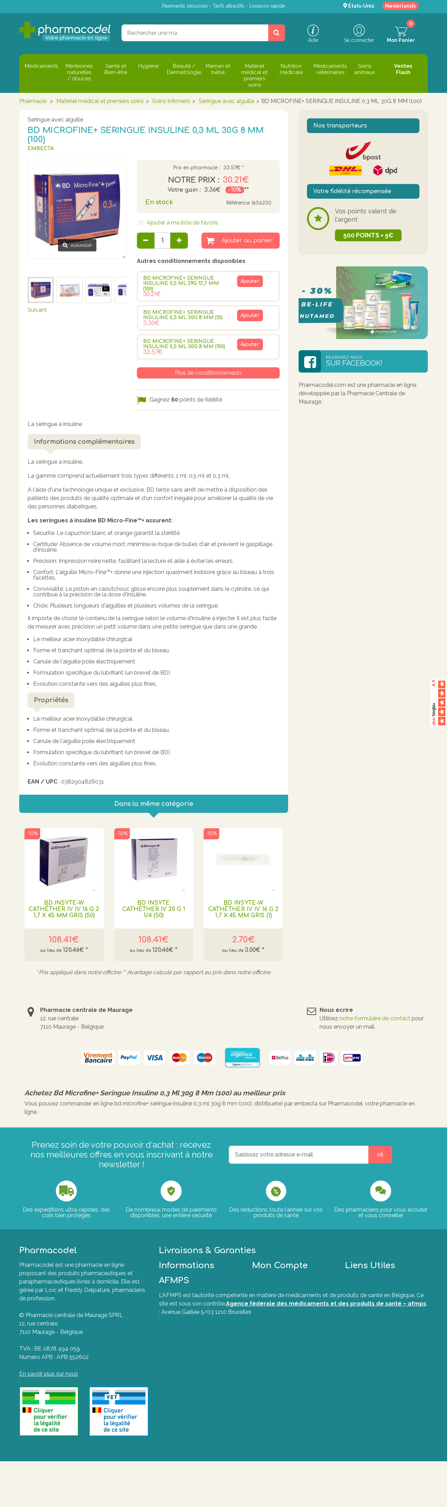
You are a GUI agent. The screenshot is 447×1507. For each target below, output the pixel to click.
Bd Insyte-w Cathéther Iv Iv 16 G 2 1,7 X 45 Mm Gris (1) (243, 909)
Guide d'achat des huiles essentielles (190, 1401)
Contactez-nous (180, 1328)
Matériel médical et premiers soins (100, 101)
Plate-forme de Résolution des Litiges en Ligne (384, 1356)
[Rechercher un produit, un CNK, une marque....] (276, 32)
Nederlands (400, 6)
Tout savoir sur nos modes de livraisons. (335, 1298)
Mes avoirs (266, 1336)
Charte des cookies (183, 1345)
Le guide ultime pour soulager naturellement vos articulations (199, 1415)
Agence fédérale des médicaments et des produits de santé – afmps (326, 1469)
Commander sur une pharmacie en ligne (199, 1379)
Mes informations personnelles (291, 1353)
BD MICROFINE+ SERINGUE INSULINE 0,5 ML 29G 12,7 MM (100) (181, 283)
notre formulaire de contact (374, 1018)
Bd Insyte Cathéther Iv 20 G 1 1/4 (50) (153, 909)
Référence (238, 203)
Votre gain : (184, 190)
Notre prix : (193, 180)
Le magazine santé (183, 1353)
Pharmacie (32, 101)
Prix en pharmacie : (196, 168)
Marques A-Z (362, 1345)
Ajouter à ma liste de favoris (181, 222)
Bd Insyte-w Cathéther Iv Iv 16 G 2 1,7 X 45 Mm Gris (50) (64, 909)
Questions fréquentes (373, 1328)
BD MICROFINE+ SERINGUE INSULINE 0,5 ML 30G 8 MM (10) (182, 315)
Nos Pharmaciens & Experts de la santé (198, 1429)
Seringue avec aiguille (226, 101)
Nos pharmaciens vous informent (188, 1365)
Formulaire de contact (373, 1336)
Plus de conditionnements (208, 372)
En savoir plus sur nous (48, 1373)
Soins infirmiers (171, 101)
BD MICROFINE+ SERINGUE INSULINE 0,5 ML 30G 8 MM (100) (184, 344)
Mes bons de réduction (281, 1362)
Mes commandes (274, 1328)
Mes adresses (269, 1345)
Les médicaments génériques (197, 1390)
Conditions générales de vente (198, 1336)
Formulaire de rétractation (378, 1367)
